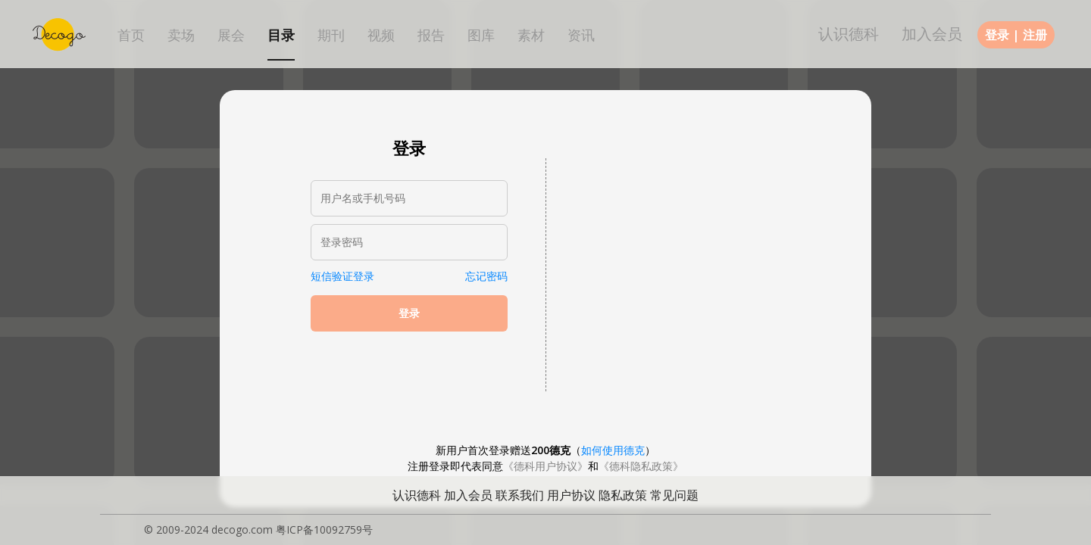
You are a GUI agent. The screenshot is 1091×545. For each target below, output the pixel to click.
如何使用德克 (613, 450)
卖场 (181, 35)
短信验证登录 (342, 276)
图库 (481, 35)
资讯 (581, 35)
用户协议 (571, 495)
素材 (531, 35)
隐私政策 (623, 495)
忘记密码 (486, 276)
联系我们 (519, 495)
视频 (381, 35)
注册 (1035, 34)
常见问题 (674, 495)
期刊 (331, 35)
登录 (997, 34)
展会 (231, 35)
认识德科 (848, 33)
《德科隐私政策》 (641, 466)
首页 (131, 35)
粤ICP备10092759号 (324, 529)
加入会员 (932, 33)
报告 (431, 35)
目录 (281, 35)
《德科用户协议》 (545, 466)
